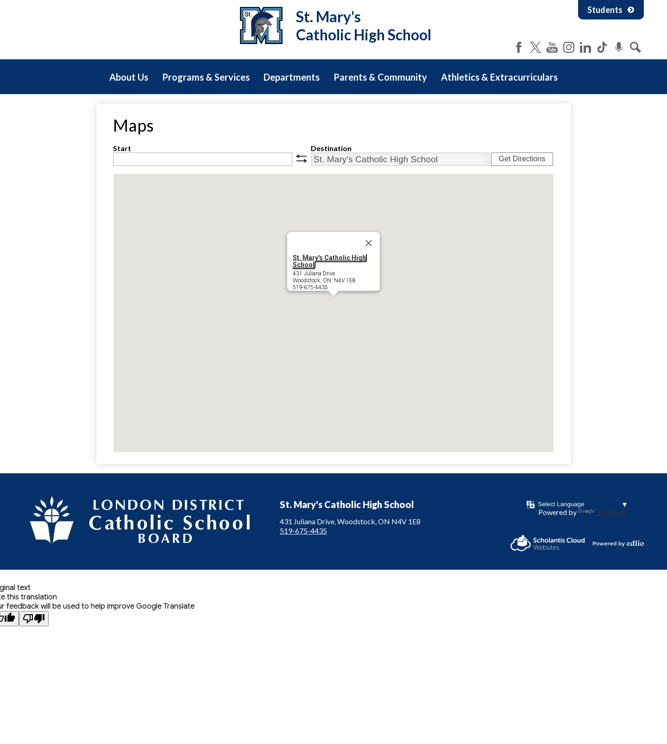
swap (301, 158)
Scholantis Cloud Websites (547, 543)
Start (122, 148)
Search (635, 47)
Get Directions (522, 159)
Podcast (618, 47)
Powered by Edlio (618, 543)
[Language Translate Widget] (582, 504)
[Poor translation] (34, 618)
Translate (602, 512)
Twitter (535, 47)
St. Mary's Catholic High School (329, 261)
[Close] (369, 243)
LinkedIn (585, 47)
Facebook (518, 47)
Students (611, 10)
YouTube (552, 47)
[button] (333, 304)
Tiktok (602, 47)
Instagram (568, 47)
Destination (331, 148)
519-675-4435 (303, 530)
